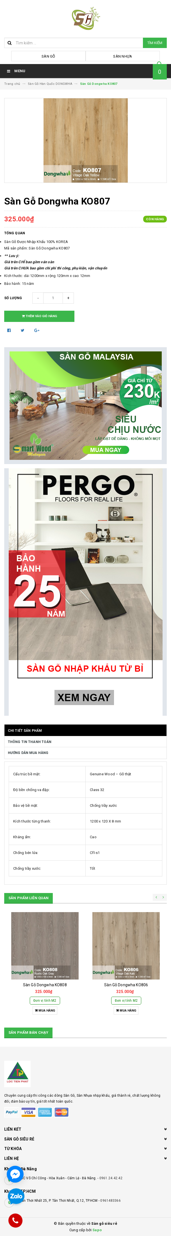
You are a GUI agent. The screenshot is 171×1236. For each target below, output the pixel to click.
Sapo (97, 1230)
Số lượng (13, 298)
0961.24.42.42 (110, 1178)
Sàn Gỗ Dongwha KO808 (45, 985)
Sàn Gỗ (48, 56)
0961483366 (110, 1201)
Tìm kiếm (154, 43)
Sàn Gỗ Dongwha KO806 (126, 985)
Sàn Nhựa (122, 56)
